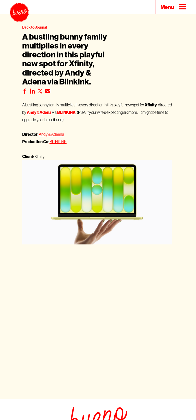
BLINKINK (58, 141)
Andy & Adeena (51, 134)
